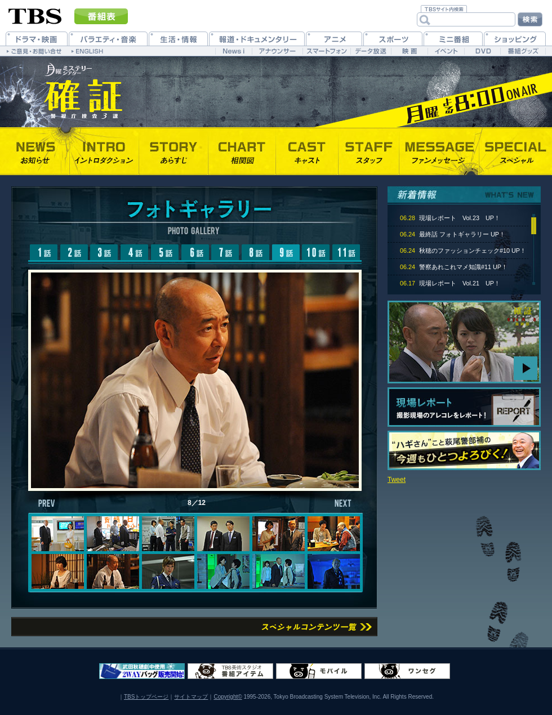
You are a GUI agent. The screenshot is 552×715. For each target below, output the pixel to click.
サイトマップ (191, 697)
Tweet (397, 480)
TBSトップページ (146, 697)
